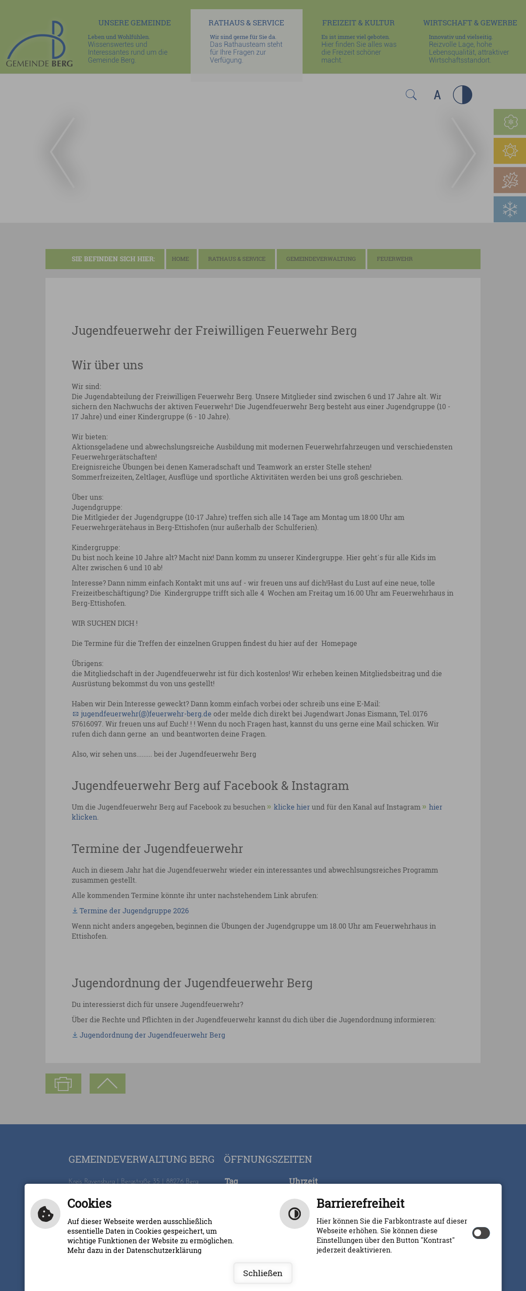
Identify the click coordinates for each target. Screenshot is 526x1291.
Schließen (262, 1273)
